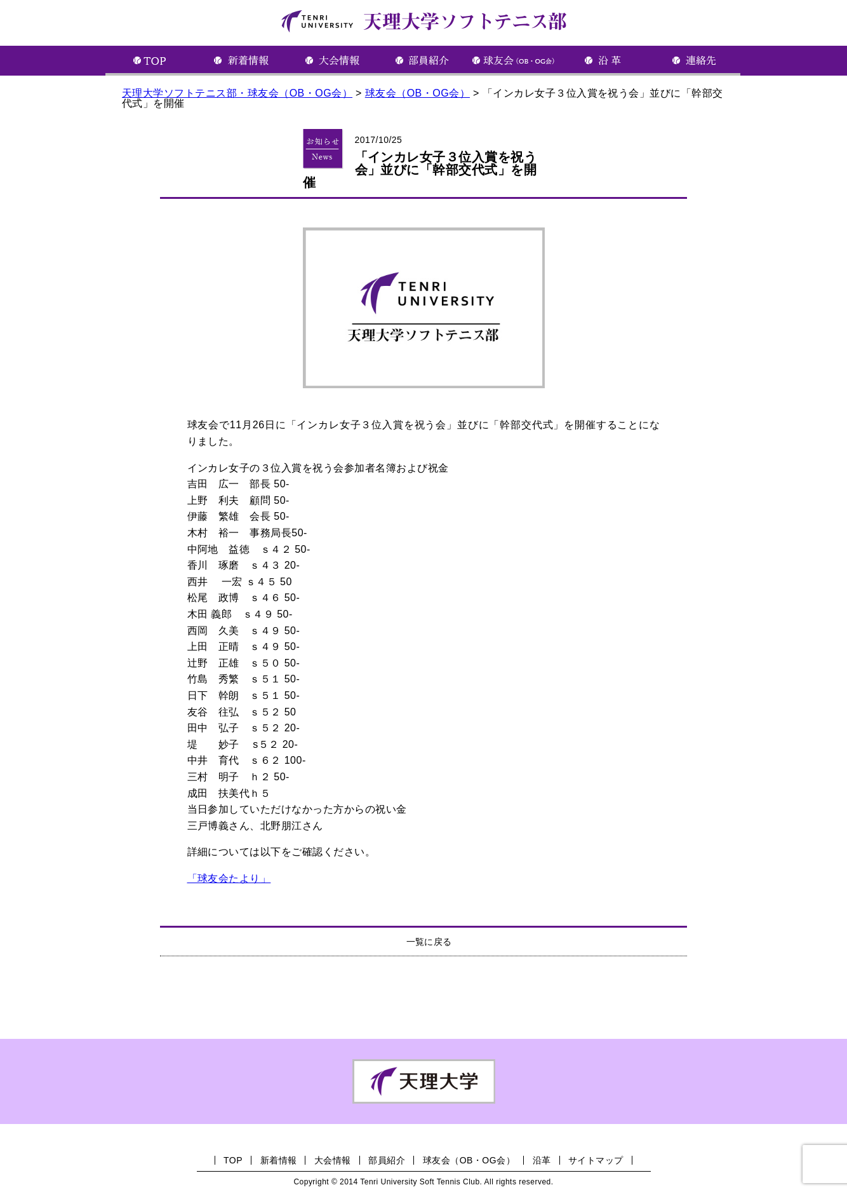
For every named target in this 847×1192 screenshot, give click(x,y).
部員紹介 (386, 1160)
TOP (233, 1160)
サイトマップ (596, 1160)
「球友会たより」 (229, 878)
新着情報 (278, 1160)
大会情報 (332, 1160)
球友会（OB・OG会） (469, 1160)
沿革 (542, 1160)
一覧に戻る (429, 941)
